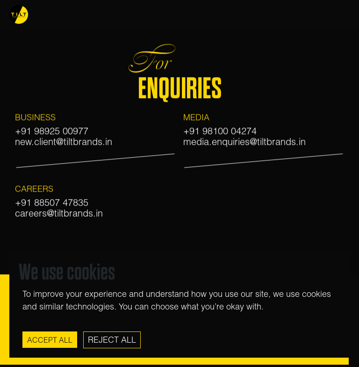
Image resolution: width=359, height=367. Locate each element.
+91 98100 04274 (220, 131)
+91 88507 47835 (51, 203)
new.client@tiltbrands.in (63, 142)
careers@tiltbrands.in (59, 213)
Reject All (112, 339)
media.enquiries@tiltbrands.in (244, 142)
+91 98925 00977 (51, 131)
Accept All (49, 340)
